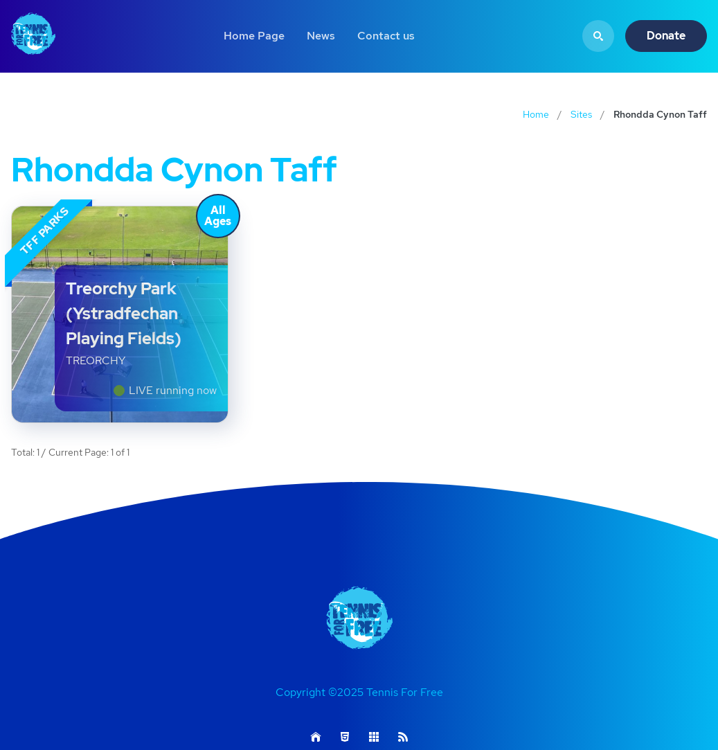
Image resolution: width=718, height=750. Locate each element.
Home (536, 114)
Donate (666, 35)
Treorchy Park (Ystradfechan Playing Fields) (123, 313)
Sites (581, 114)
